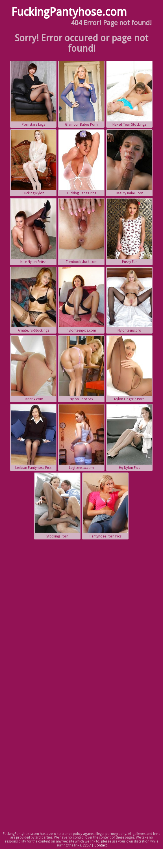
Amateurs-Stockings (33, 299)
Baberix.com (33, 368)
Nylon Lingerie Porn (129, 368)
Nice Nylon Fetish (33, 231)
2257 (87, 845)
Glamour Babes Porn (81, 94)
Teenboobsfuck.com (81, 231)
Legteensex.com (81, 437)
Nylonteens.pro (129, 299)
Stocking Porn (57, 505)
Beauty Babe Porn (129, 162)
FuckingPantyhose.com (69, 12)
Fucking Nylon (33, 162)
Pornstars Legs (33, 94)
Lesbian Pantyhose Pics (33, 437)
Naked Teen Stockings (129, 94)
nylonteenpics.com (81, 299)
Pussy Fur (129, 231)
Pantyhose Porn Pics (105, 505)
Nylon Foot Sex (81, 368)
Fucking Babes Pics (81, 162)
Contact (100, 845)
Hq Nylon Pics (129, 437)
